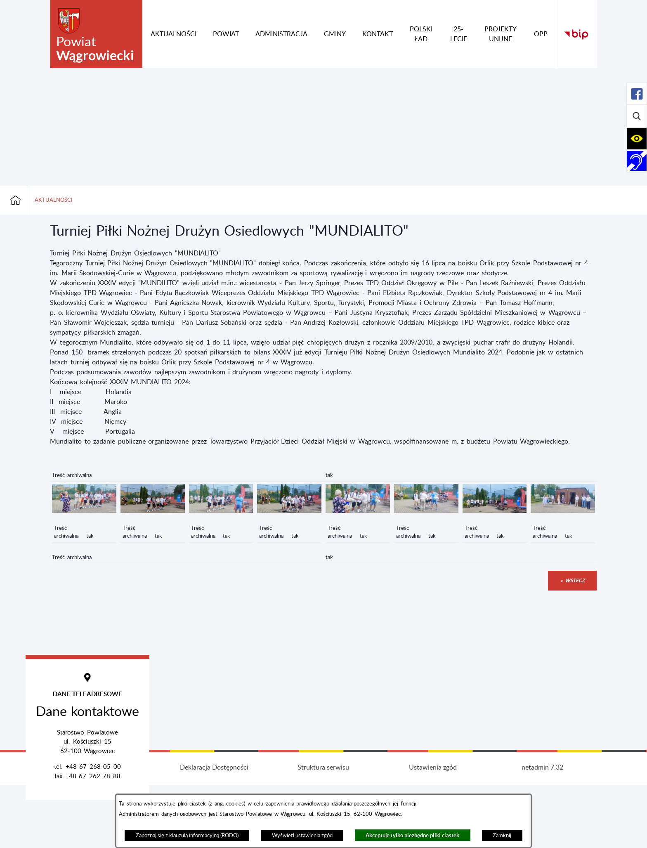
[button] (84, 511)
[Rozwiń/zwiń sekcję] (636, 94)
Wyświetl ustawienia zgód (302, 836)
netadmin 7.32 (542, 830)
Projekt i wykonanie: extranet (104, 830)
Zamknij (502, 836)
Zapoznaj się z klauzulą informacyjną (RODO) (187, 836)
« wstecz (572, 580)
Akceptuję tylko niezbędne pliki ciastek (412, 835)
